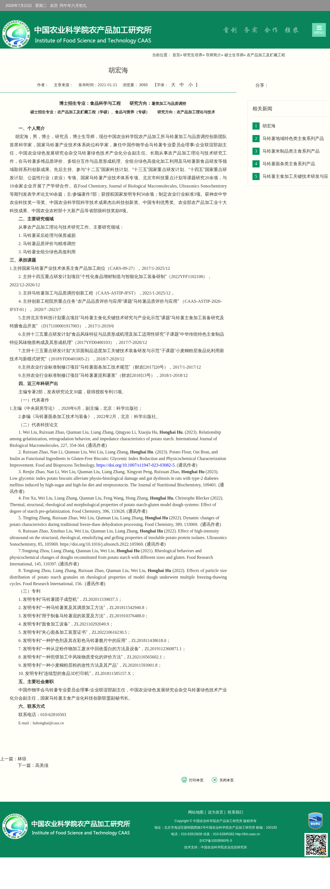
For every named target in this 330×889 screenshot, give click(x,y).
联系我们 (235, 812)
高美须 (41, 765)
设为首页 (215, 812)
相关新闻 (262, 108)
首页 (176, 55)
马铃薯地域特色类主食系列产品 (293, 138)
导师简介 (213, 55)
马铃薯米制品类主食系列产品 (291, 151)
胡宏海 (269, 126)
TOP (322, 853)
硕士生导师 (234, 55)
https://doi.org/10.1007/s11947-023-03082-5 (135, 465)
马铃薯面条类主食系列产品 (288, 163)
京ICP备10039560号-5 (215, 841)
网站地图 (196, 812)
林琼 (22, 758)
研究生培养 (192, 55)
